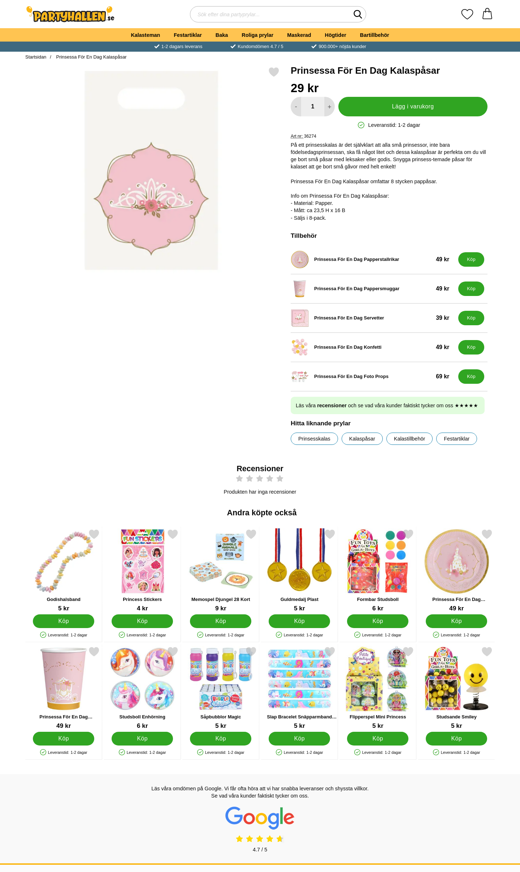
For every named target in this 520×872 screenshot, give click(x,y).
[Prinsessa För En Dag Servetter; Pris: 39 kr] (373, 318)
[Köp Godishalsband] (63, 621)
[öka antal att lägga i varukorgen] (329, 106)
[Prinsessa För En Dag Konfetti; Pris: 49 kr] (373, 347)
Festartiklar (188, 35)
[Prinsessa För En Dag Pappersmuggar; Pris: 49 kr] (373, 289)
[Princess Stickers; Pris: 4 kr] (142, 570)
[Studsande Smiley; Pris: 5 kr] (456, 688)
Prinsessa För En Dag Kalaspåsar (91, 57)
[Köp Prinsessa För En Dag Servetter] (471, 318)
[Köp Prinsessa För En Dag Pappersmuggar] (471, 289)
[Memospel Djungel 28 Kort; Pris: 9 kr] (220, 570)
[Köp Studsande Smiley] (456, 739)
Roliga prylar (257, 35)
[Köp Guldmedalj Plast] (299, 621)
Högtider (335, 35)
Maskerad (299, 35)
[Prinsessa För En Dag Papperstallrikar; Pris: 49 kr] (373, 259)
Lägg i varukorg (413, 106)
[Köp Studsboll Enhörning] (142, 739)
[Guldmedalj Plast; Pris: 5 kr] (299, 570)
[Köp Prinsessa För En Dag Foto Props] (471, 376)
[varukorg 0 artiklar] (487, 14)
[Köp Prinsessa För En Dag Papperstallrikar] (471, 259)
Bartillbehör (374, 35)
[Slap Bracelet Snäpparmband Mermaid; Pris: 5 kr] (299, 688)
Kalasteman (145, 35)
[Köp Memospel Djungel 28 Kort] (220, 621)
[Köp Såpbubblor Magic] (220, 739)
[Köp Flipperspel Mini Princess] (377, 739)
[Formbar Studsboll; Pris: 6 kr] (377, 570)
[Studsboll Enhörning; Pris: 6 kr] (142, 688)
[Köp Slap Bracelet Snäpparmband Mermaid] (299, 739)
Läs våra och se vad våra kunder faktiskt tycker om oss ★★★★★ (387, 405)
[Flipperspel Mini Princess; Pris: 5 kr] (377, 688)
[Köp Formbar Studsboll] (377, 621)
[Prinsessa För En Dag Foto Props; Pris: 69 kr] (373, 377)
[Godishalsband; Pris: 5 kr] (63, 570)
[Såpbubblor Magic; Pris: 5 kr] (220, 688)
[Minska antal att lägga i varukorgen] (296, 106)
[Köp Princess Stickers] (142, 621)
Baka (222, 35)
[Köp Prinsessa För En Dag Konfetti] (471, 347)
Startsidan (35, 57)
